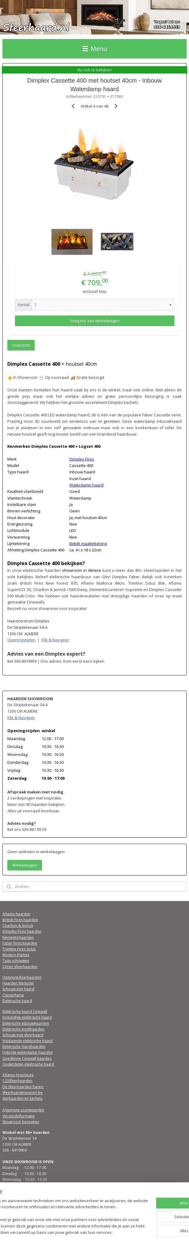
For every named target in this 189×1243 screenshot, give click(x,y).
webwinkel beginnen (120, 1232)
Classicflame (13, 995)
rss (96, 1232)
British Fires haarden (20, 919)
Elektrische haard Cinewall (24, 1011)
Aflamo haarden (16, 914)
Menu (94, 49)
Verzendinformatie (18, 1116)
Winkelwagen (24, 865)
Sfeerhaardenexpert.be (22, 1092)
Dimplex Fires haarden (21, 931)
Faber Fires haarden (19, 943)
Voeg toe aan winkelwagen (95, 320)
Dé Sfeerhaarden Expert (23, 1086)
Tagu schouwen (15, 960)
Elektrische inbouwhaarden (25, 1023)
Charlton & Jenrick (17, 925)
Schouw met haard (18, 989)
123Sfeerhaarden (17, 1080)
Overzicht (21, 345)
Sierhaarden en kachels (22, 1098)
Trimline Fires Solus (19, 949)
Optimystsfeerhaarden (22, 977)
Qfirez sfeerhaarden (19, 966)
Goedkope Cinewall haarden (27, 1058)
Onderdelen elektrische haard (28, 1064)
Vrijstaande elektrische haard (27, 1040)
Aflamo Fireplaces (17, 1074)
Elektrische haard (17, 1000)
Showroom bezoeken (20, 1121)
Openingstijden (21, 640)
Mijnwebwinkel (172, 1232)
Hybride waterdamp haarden (27, 1052)
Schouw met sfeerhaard (22, 1035)
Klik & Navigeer (55, 640)
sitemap (83, 1232)
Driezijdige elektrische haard (27, 1017)
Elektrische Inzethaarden (23, 1029)
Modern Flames (15, 954)
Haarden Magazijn (18, 983)
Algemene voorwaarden (23, 1110)
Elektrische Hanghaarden (23, 1046)
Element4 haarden (18, 937)
